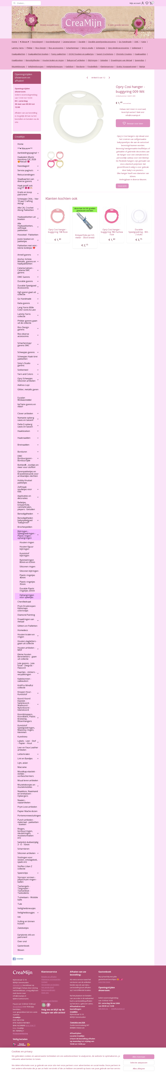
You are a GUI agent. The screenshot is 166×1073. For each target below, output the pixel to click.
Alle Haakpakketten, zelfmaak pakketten (28, 227)
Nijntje (142, 66)
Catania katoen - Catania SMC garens (28, 270)
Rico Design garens (28, 328)
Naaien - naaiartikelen (24, 801)
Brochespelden (25, 526)
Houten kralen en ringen (53, 60)
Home (14, 41)
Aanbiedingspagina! (28, 152)
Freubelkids (92, 66)
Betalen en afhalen (49, 976)
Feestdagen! (37, 41)
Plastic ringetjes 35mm (27, 583)
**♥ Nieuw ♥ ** (25, 148)
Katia (143, 41)
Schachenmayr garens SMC (28, 344)
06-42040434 (17, 1006)
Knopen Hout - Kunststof (28, 693)
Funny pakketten (58, 54)
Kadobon (69, 66)
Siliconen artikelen (28, 853)
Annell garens (28, 254)
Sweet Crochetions (104, 54)
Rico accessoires (56, 48)
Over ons (45, 992)
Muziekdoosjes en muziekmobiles (28, 785)
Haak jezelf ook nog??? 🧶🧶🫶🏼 (25, 186)
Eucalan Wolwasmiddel (24, 398)
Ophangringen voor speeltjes (27, 596)
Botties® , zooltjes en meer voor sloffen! (28, 466)
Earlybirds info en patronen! (26, 936)
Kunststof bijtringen (24, 554)
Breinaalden (28, 444)
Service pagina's (28, 170)
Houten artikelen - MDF (28, 649)
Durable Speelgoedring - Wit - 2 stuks (139, 232)
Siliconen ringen (27, 566)
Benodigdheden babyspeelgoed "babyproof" (28, 520)
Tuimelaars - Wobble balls (28, 898)
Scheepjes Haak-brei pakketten (27, 357)
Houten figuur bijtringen (26, 547)
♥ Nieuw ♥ (24, 41)
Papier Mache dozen (27, 811)
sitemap (90, 1068)
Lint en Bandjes (28, 758)
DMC (136, 41)
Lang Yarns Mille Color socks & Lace (27, 308)
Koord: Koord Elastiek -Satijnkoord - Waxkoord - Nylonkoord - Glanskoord (28, 704)
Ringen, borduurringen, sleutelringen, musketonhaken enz (28, 833)
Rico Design (40, 48)
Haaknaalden (140, 54)
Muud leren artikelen (28, 780)
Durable (81, 41)
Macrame (22, 767)
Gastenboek (23, 945)
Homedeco (23, 630)
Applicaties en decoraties (28, 497)
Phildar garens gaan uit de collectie (27, 321)
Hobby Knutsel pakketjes (25, 481)
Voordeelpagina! (53, 41)
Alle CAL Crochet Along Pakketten (28, 208)
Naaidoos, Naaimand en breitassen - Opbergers (28, 793)
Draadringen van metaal (28, 620)
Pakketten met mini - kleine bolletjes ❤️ (28, 246)
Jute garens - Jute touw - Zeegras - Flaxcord (26, 665)
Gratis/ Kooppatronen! (126, 66)
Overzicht (122, 186)
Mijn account (137, 3)
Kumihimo (22, 736)
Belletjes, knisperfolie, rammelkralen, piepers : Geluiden (26, 506)
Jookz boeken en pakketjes (28, 240)
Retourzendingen (26, 174)
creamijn (18, 958)
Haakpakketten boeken (38, 54)
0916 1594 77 (30, 1025)
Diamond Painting (26, 614)
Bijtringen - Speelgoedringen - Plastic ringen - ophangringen (28, 535)
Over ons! (22, 941)
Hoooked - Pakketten (28, 234)
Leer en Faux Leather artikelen (28, 748)
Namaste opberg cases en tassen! (28, 418)
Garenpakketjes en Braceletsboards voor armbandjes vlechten (28, 473)
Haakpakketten (18, 54)
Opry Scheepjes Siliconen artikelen (28, 379)
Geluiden (104, 60)
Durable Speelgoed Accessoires (28, 286)
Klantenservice (107, 66)
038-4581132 (17, 985)
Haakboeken (17, 60)
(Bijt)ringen (93, 60)
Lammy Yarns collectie (28, 315)
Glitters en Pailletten (27, 625)
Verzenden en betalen (50, 984)
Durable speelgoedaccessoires (102, 41)
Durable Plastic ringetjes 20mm (27, 589)
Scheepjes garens (28, 352)
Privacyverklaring (20, 1033)
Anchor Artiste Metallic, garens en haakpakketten (28, 261)
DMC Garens (28, 277)
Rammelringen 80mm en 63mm (27, 561)
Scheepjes (100, 48)
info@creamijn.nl (118, 1009)
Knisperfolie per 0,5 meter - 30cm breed (84, 236)
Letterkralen (28, 754)
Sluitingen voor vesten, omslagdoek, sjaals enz (27, 859)
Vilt (19, 917)
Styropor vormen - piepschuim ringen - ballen (27, 879)
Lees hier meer (104, 982)
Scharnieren (23, 848)
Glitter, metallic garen (28, 389)
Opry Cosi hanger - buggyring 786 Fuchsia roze (112, 232)
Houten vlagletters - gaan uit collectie (27, 642)
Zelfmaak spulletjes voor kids (28, 489)
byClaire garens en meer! (27, 405)
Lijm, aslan (23, 762)
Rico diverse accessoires (28, 335)
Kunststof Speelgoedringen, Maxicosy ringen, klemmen (26, 729)
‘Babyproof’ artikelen (76, 60)
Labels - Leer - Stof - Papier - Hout (28, 742)
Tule (20, 903)
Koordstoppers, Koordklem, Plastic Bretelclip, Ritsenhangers (28, 718)
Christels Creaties (124, 54)
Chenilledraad (24, 601)
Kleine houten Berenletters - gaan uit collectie (27, 656)
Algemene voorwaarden (50, 979)
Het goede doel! (47, 987)
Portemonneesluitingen (29, 815)
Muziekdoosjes (18, 66)
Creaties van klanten (49, 1001)
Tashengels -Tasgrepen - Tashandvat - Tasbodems (24, 889)
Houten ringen (27, 542)
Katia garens (28, 303)
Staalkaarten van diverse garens (28, 180)
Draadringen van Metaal (121, 60)
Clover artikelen (28, 413)
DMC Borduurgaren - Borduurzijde (28, 458)
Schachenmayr (72, 48)
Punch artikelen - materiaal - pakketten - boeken (28, 822)
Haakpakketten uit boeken (28, 218)
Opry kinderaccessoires (118, 48)
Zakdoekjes (23, 928)
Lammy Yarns (18, 48)
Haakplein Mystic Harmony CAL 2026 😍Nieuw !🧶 (27, 159)
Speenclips (139, 60)
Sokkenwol (136, 48)
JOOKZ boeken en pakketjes (81, 54)
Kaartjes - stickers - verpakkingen (28, 673)
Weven (21, 950)
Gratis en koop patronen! (28, 193)
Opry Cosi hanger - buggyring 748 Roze (57, 230)
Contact (44, 982)
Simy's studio (87, 48)
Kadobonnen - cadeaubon (24, 680)
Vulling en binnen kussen (26, 922)
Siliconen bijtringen (29, 571)
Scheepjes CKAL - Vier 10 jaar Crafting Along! (28, 201)
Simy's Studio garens (28, 364)
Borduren (80, 66)
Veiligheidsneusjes (54, 66)
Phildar (29, 48)
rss (95, 1068)
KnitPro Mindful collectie (25, 686)
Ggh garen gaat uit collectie (28, 293)
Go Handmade (125, 41)
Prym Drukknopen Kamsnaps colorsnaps (27, 608)
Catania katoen (69, 41)
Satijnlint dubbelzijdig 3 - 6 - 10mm (28, 843)
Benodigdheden (33, 60)
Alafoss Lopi (23, 385)
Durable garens (28, 281)
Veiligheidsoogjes (36, 66)
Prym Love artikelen (27, 806)
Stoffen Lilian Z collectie (25, 867)
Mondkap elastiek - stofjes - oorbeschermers (27, 773)
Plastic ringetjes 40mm (27, 576)
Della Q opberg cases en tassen (28, 425)
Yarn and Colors (28, 374)
